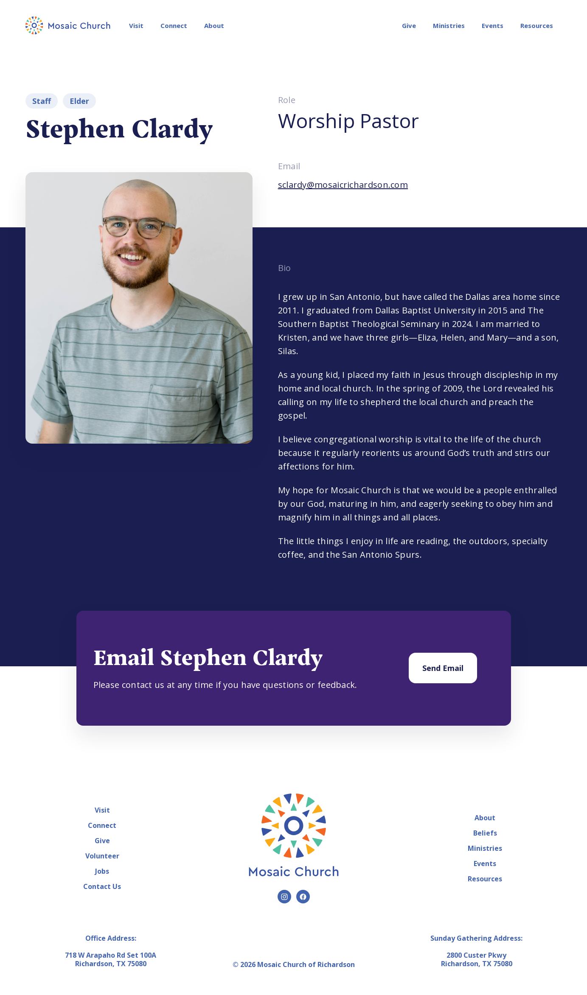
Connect (173, 25)
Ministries (449, 25)
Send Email (442, 668)
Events (492, 25)
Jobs (102, 871)
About (214, 25)
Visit (136, 25)
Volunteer (102, 855)
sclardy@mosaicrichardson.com (343, 184)
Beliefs (485, 833)
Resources (536, 25)
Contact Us (102, 886)
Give (409, 25)
